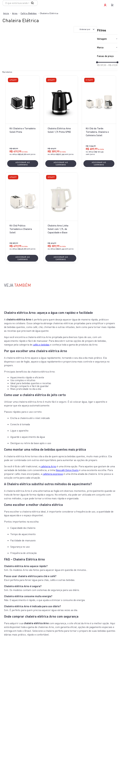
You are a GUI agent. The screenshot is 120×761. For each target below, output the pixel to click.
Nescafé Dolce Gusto (67, 470)
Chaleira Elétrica (49, 13)
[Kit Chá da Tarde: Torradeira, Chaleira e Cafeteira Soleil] (99, 122)
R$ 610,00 (112, 65)
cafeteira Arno (48, 466)
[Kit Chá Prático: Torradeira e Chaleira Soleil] (23, 218)
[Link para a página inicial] (6, 13)
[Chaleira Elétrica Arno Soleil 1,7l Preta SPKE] (61, 122)
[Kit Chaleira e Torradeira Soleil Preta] (23, 122)
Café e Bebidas (29, 13)
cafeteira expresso (53, 473)
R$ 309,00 (101, 65)
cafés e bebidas (41, 344)
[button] (107, 38)
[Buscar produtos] (33, 3)
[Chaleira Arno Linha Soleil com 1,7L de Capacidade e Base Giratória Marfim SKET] (61, 218)
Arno (15, 13)
